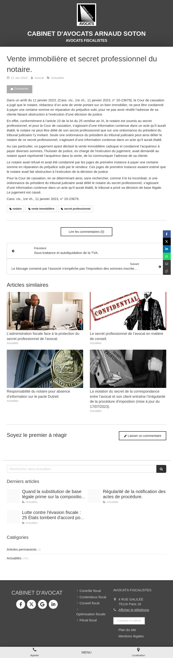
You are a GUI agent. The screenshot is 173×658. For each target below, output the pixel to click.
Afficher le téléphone (133, 610)
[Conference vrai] (94, 496)
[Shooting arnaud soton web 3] (13, 496)
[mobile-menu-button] (86, 652)
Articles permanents (22, 549)
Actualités (14, 558)
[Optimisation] (13, 517)
